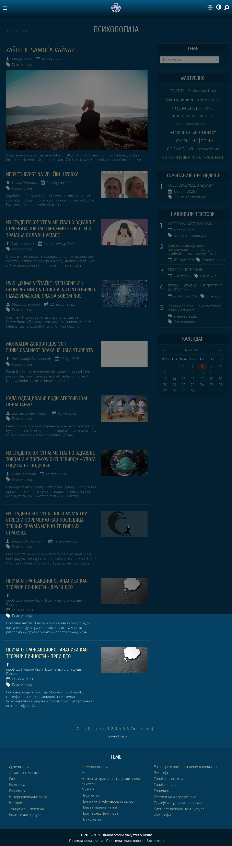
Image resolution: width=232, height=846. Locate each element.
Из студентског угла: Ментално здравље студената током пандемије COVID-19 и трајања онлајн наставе (50, 228)
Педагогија (91, 795)
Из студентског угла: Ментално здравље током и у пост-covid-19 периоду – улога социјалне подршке (51, 459)
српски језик (208, 148)
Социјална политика (170, 779)
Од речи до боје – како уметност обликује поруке (194, 308)
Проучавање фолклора (100, 813)
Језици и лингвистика (26, 809)
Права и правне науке (99, 807)
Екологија (17, 784)
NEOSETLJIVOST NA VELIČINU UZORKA (42, 174)
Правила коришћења (86, 840)
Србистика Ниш (202, 90)
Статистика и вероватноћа (175, 797)
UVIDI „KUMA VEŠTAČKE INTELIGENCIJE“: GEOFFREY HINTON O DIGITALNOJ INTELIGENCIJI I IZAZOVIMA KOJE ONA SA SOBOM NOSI (51, 289)
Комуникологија (187, 322)
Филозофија (163, 815)
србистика (180, 148)
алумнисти (208, 99)
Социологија (164, 791)
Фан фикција (179, 99)
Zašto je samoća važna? (40, 50)
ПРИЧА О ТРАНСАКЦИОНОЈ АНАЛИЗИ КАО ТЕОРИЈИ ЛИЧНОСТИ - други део (47, 584)
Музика (88, 789)
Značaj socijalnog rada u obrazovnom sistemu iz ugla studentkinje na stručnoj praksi (192, 249)
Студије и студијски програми (178, 803)
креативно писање (193, 115)
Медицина (90, 772)
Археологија (19, 767)
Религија (161, 772)
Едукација (208, 276)
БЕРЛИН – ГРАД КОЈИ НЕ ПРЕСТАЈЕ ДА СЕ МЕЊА (195, 288)
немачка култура (193, 123)
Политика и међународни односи (109, 801)
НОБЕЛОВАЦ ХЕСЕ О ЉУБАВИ (190, 185)
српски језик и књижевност (193, 157)
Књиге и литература (190, 197)
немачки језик (192, 140)
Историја (16, 803)
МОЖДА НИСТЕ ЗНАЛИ (186, 270)
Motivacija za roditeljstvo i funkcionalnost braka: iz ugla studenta (49, 347)
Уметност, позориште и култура (179, 809)
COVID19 (177, 90)
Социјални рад (213, 260)
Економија (17, 791)
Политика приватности (124, 840)
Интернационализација (28, 797)
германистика (193, 107)
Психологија (22, 65)
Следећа (137, 728)
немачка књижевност (193, 132)
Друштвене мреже (24, 772)
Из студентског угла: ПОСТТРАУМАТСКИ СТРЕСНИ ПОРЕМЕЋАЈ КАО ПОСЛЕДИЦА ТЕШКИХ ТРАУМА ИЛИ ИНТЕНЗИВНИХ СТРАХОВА (47, 523)
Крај (149, 728)
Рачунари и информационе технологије (186, 767)
